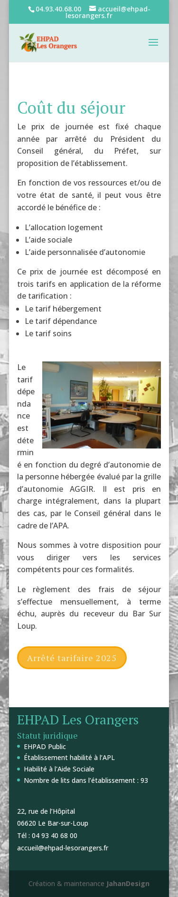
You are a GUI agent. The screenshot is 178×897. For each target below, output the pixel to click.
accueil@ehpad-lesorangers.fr (62, 847)
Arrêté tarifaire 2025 (72, 657)
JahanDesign (128, 883)
